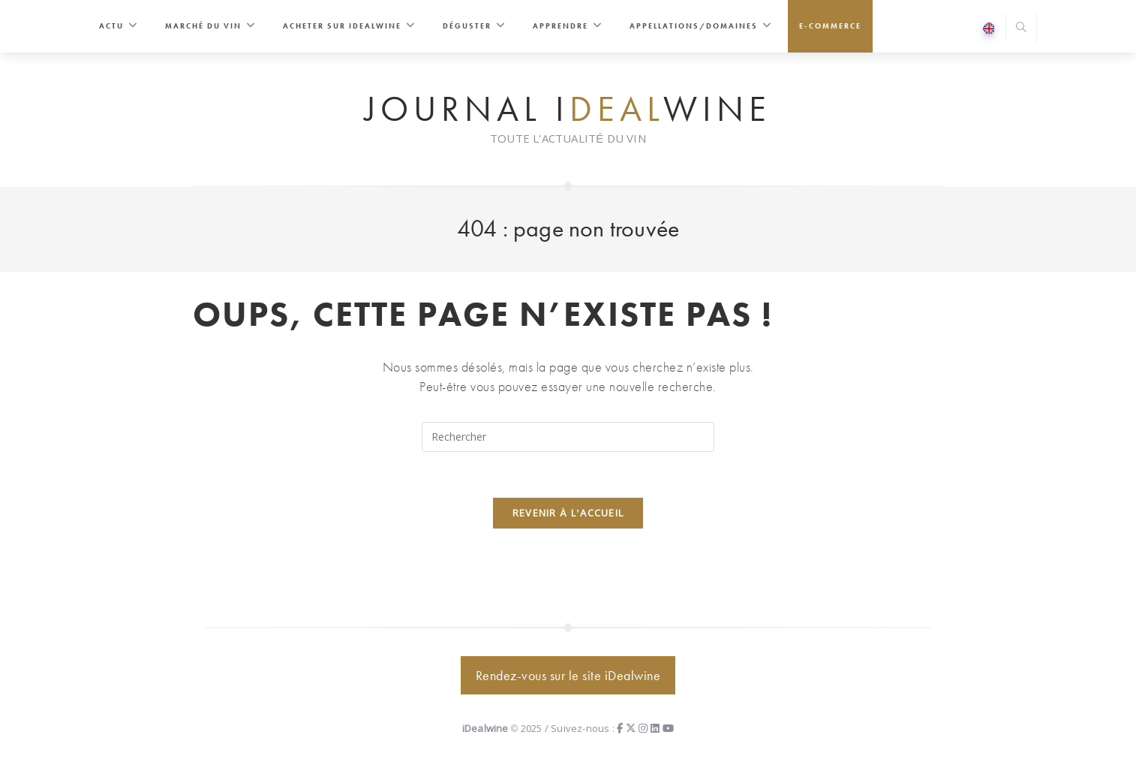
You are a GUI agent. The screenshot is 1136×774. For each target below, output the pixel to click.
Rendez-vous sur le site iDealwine (568, 675)
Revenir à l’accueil (568, 513)
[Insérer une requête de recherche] (568, 437)
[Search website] (1021, 29)
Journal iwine (568, 109)
